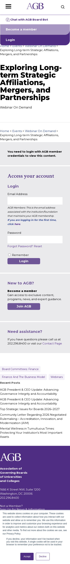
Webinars (57, 377)
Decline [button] (42, 556)
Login (10, 40)
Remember (20, 255)
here (17, 224)
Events (17, 46)
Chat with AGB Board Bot (27, 20)
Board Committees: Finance (20, 369)
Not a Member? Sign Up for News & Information (22, 507)
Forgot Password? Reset (24, 246)
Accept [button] (27, 556)
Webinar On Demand (40, 46)
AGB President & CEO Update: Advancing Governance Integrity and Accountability (29, 392)
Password (14, 233)
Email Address (17, 194)
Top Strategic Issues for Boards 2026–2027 (30, 409)
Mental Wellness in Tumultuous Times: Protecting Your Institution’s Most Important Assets (31, 433)
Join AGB (24, 306)
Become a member (21, 29)
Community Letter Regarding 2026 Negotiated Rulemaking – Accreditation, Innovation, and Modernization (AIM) (33, 419)
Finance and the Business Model (23, 377)
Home (4, 46)
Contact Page (52, 343)
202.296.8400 (9, 497)
